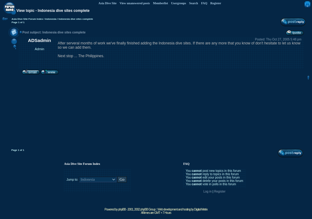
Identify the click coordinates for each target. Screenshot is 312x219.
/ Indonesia (49, 19)
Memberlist (160, 3)
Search (193, 3)
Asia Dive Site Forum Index (27, 19)
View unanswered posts (134, 3)
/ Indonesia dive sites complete (74, 19)
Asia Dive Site (107, 3)
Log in (207, 191)
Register (215, 3)
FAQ (204, 3)
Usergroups (178, 3)
